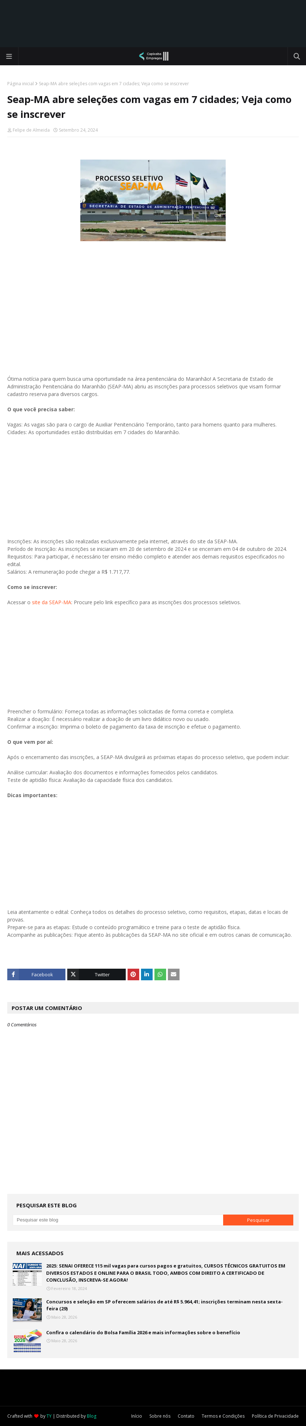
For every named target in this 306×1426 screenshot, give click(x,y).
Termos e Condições (223, 1416)
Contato (186, 1416)
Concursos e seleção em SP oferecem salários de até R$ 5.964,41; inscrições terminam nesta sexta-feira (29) (164, 1305)
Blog (91, 1416)
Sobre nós (159, 1416)
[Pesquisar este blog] (118, 1220)
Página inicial (20, 84)
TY (49, 1416)
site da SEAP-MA (51, 602)
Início (136, 1416)
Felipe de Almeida (31, 130)
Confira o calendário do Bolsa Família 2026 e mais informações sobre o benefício (143, 1332)
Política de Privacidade (275, 1416)
